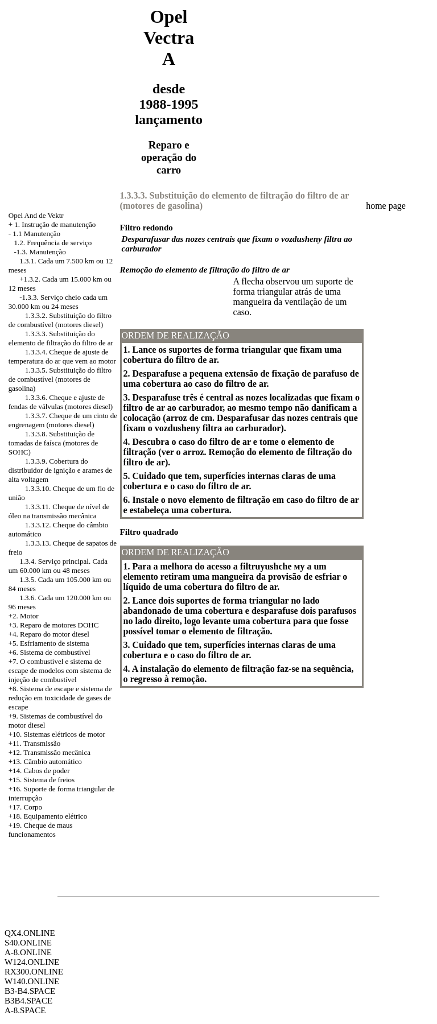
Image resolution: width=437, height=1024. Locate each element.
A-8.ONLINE (28, 952)
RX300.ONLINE (34, 971)
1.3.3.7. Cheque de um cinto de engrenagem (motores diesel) (63, 420)
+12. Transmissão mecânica (49, 752)
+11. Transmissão (34, 743)
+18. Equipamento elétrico (48, 816)
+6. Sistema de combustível (49, 652)
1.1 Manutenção (36, 233)
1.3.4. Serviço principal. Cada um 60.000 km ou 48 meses (58, 566)
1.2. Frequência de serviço (53, 242)
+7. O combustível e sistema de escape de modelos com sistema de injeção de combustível (60, 670)
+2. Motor (24, 616)
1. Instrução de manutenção (55, 224)
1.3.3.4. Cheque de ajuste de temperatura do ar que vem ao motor (62, 356)
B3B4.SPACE (28, 1000)
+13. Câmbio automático (45, 761)
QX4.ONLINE (30, 933)
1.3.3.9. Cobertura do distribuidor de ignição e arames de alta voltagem (60, 470)
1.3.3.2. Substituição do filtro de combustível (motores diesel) (60, 320)
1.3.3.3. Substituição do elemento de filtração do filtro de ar (61, 338)
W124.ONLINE (32, 962)
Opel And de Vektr (36, 215)
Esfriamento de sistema (54, 643)
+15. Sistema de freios (42, 779)
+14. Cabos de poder (39, 770)
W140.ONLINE (32, 981)
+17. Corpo (25, 807)
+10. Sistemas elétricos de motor (57, 734)
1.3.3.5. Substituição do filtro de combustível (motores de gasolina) (60, 379)
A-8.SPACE (25, 1010)
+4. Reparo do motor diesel (49, 634)
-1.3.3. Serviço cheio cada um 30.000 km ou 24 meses (58, 302)
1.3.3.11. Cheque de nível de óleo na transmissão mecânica (59, 511)
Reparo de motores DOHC (59, 625)
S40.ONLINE (28, 942)
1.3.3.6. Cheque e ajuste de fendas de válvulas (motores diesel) (61, 402)
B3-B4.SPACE (30, 991)
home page (386, 205)
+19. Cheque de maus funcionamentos (41, 830)
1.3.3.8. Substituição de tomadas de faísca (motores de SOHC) (53, 443)
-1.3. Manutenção (40, 251)
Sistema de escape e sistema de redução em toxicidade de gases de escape (60, 697)
